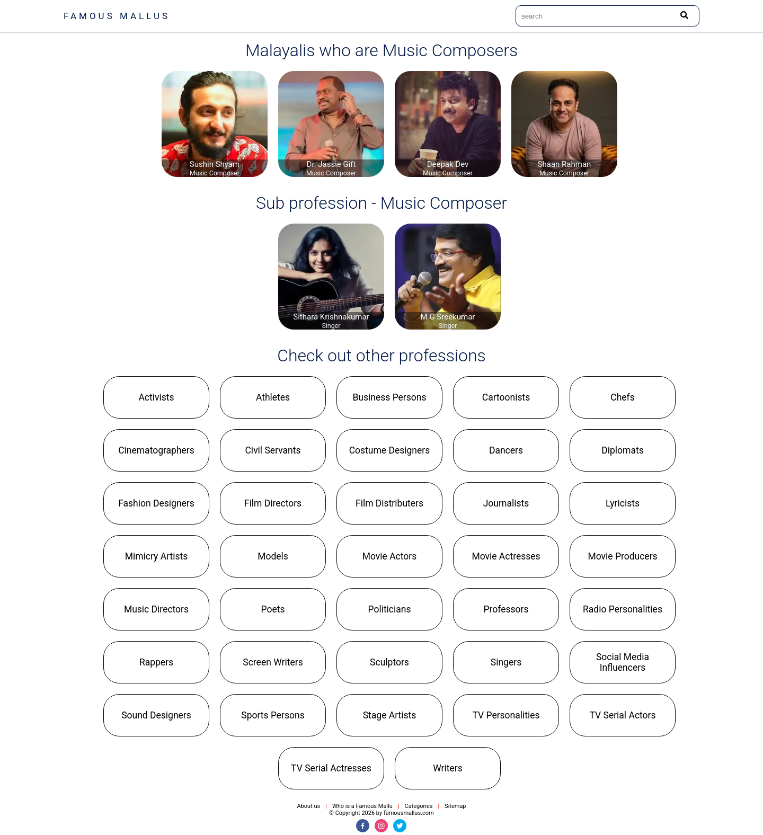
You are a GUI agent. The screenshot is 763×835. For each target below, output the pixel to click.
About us (308, 806)
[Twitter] (399, 825)
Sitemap (455, 806)
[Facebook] (362, 825)
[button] (156, 397)
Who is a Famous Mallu (362, 806)
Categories (418, 806)
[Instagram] (381, 825)
